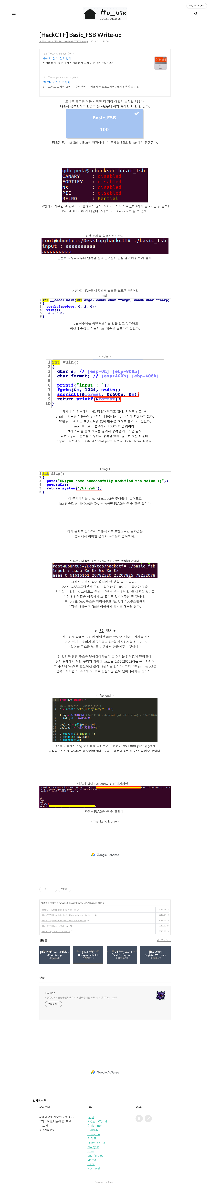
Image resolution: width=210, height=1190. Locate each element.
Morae (91, 1160)
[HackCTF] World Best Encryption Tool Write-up (63, 920)
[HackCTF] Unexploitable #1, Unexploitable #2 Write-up (67, 915)
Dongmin (93, 1134)
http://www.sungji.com (55, 53)
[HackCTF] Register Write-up (54, 925)
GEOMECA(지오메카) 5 (58, 82)
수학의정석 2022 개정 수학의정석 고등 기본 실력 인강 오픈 (78, 63)
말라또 (91, 1138)
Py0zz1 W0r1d (97, 1121)
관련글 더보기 (164, 940)
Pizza (91, 1164)
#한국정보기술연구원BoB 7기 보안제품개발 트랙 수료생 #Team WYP (81, 997)
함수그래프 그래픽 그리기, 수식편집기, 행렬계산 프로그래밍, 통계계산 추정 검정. (91, 87)
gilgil (90, 1117)
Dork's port (95, 1125)
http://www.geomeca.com (57, 77)
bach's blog (95, 1155)
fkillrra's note (96, 1143)
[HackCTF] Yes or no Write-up (55, 931)
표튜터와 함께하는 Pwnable (54, 902)
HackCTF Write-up (77, 902)
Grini (90, 1151)
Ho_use (50, 993)
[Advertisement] (105, 855)
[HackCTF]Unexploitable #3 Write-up (58, 909)
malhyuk (93, 1147)
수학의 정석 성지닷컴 (57, 58)
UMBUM (92, 1130)
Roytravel (93, 1168)
